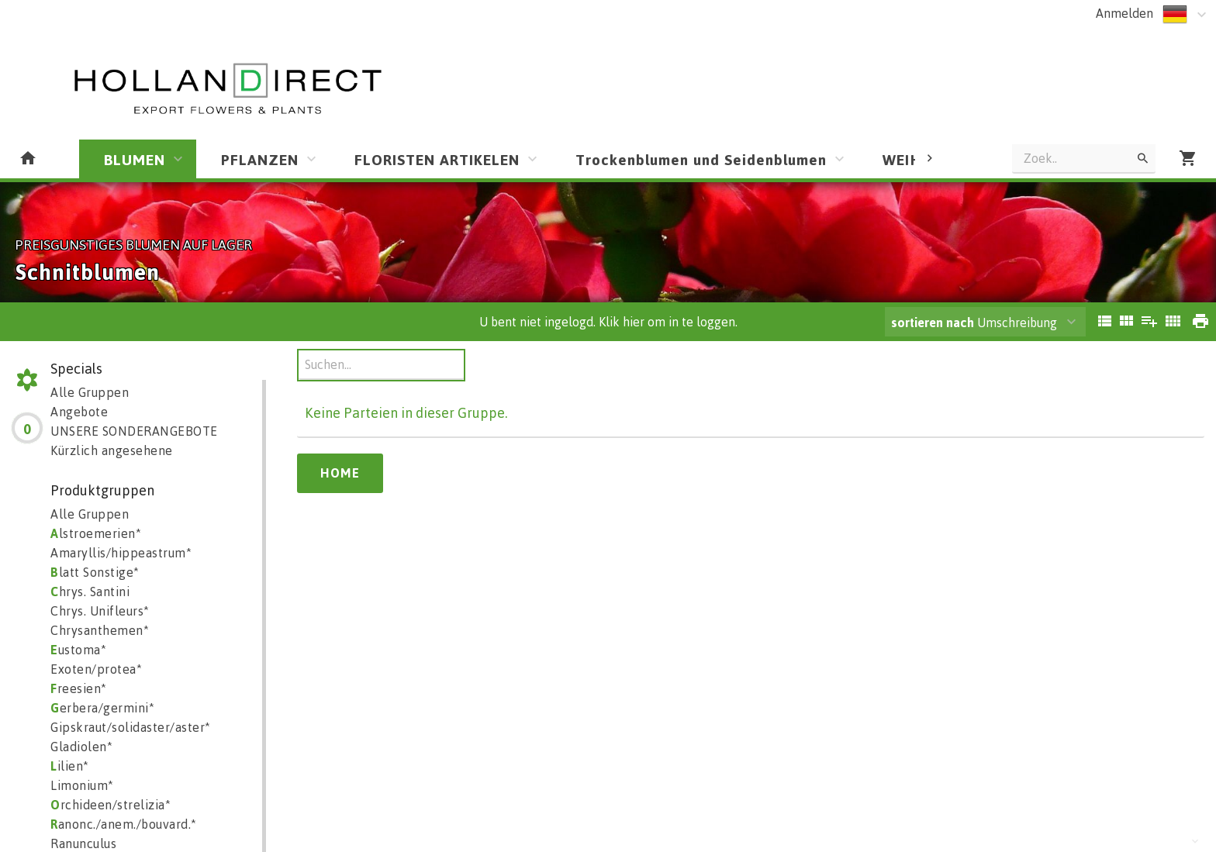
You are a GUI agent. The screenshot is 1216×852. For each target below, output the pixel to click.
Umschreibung (974, 322)
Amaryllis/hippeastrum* (121, 553)
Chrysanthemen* (99, 630)
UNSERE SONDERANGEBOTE (134, 431)
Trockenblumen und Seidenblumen (701, 159)
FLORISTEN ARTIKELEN (437, 159)
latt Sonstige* (95, 572)
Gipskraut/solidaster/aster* (130, 727)
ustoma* (78, 649)
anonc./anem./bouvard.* (123, 824)
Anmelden (1124, 13)
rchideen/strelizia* (110, 804)
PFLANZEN (260, 159)
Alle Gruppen (89, 392)
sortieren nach (934, 322)
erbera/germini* (102, 708)
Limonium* (82, 785)
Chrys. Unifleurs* (100, 611)
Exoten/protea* (96, 669)
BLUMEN (134, 159)
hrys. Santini (90, 591)
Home (340, 473)
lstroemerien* (95, 533)
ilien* (69, 766)
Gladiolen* (81, 746)
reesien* (78, 688)
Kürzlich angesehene (111, 450)
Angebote (79, 411)
